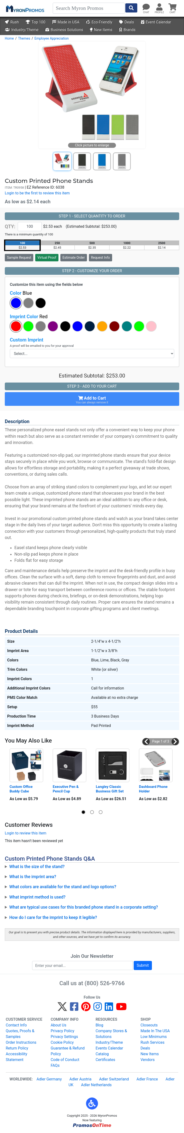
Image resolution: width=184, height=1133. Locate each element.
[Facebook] (74, 1009)
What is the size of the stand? (37, 866)
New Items (101, 29)
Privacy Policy (63, 1031)
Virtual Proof (46, 257)
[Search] (89, 8)
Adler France (147, 1079)
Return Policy (17, 1048)
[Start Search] (131, 7)
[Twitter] (62, 1009)
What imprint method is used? (37, 897)
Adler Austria (80, 1079)
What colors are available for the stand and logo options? (62, 886)
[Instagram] (97, 1009)
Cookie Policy (62, 1042)
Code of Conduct (65, 1059)
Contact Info (16, 1025)
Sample (19, 257)
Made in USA (65, 22)
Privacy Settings (64, 1036)
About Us (58, 1025)
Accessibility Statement (16, 1057)
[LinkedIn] (109, 1009)
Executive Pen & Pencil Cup (66, 789)
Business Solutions (64, 29)
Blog (99, 1025)
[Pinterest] (86, 1009)
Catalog (102, 1054)
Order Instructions (21, 1042)
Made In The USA (155, 1031)
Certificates (105, 1059)
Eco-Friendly (99, 22)
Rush (12, 22)
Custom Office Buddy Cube (22, 789)
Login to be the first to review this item (37, 193)
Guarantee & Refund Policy (68, 1051)
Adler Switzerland (114, 1079)
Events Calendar (109, 1048)
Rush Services (153, 1042)
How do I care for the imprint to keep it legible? (53, 917)
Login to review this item (25, 833)
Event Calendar (156, 22)
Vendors (148, 1059)
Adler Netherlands (96, 1085)
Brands (127, 29)
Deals (126, 22)
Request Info (100, 257)
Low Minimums (154, 1036)
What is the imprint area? (32, 876)
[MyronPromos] (25, 8)
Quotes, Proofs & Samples (20, 1034)
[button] (16, 303)
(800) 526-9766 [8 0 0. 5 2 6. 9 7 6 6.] (105, 983)
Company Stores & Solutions (111, 1034)
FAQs (55, 1065)
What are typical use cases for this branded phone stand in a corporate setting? (83, 907)
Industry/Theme (21, 29)
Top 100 (35, 22)
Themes (24, 38)
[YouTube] (121, 1009)
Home (9, 38)
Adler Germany (49, 1079)
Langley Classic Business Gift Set (110, 789)
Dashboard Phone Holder (153, 789)
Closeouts (149, 1025)
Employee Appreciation (51, 38)
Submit (143, 965)
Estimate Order (74, 257)
